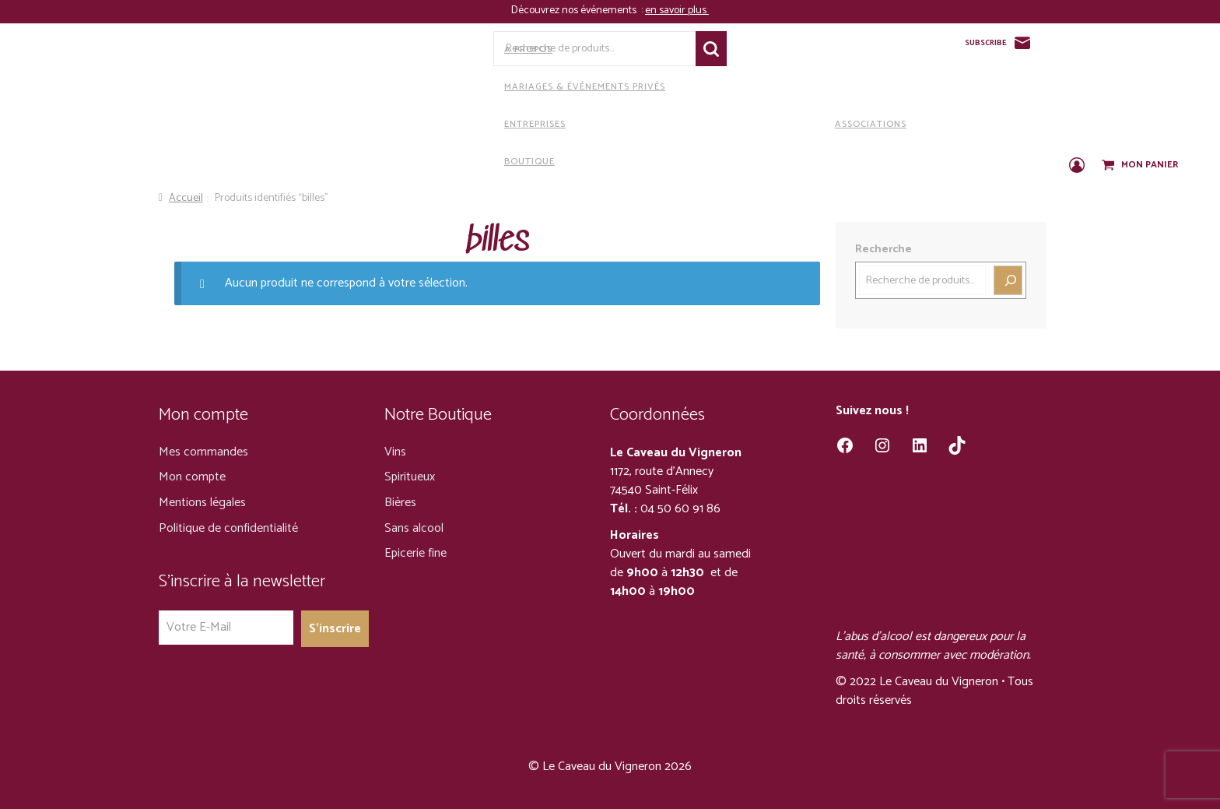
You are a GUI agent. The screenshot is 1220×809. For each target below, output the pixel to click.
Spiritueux (409, 476)
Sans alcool (413, 528)
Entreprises (416, 123)
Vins (395, 452)
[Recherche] (1008, 280)
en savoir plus (677, 10)
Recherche (711, 48)
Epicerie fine (415, 553)
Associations (752, 123)
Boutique (411, 161)
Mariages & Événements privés (466, 86)
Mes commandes (203, 452)
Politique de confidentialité (228, 528)
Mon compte (192, 476)
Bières (400, 502)
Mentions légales (202, 502)
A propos (409, 49)
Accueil (186, 198)
